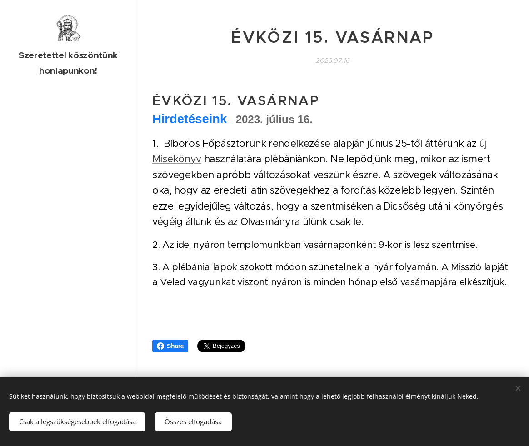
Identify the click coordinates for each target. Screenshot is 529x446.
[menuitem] (68, 170)
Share (170, 346)
